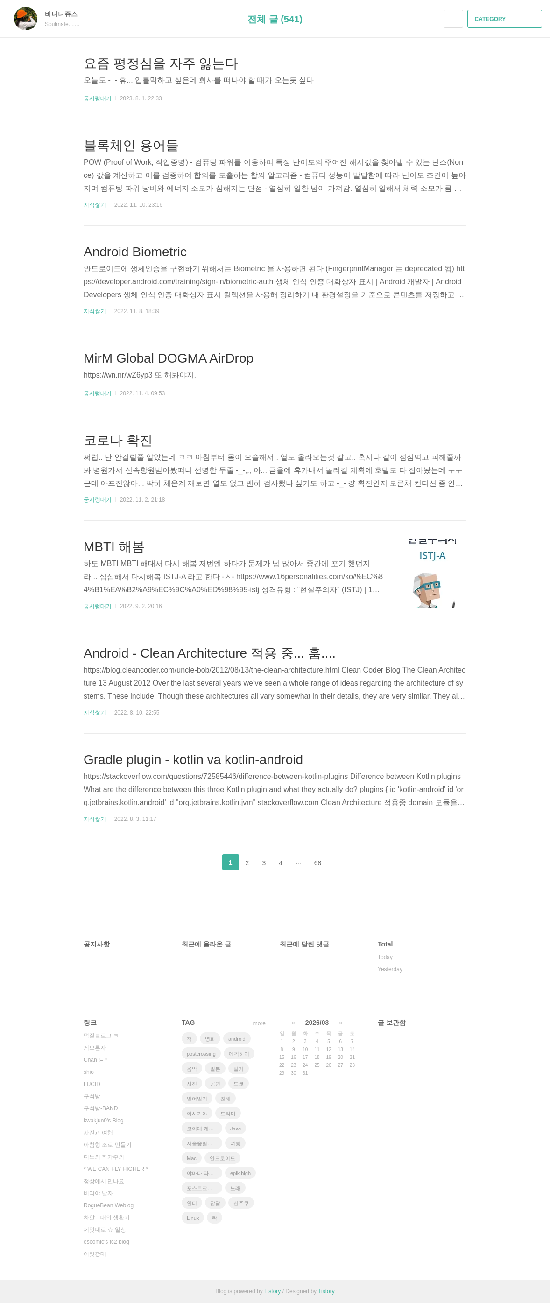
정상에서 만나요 (104, 1181)
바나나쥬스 (66, 14)
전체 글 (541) (275, 19)
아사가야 (197, 1113)
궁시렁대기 (98, 98)
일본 (215, 1069)
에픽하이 (239, 1054)
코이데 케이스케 (204, 1128)
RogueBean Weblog (109, 1205)
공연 (215, 1083)
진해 (225, 1098)
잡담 (215, 1203)
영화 (210, 1039)
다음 (342, 862)
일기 (238, 1069)
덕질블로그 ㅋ (101, 1035)
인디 (192, 1203)
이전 (207, 862)
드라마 (228, 1113)
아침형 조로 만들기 (108, 1145)
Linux (193, 1218)
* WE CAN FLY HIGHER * (116, 1169)
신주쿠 (241, 1203)
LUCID (92, 1084)
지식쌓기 (95, 205)
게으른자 (95, 1047)
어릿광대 (95, 1254)
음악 (192, 1069)
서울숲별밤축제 (204, 1143)
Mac (192, 1158)
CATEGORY (506, 19)
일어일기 (197, 1098)
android (237, 1039)
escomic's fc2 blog (106, 1242)
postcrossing (201, 1054)
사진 (192, 1083)
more (259, 1023)
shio (89, 1072)
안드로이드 (222, 1158)
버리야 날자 (98, 1193)
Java (235, 1128)
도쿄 (238, 1083)
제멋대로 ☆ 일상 (105, 1229)
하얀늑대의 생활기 (107, 1217)
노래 (235, 1188)
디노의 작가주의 (104, 1157)
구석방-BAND (101, 1108)
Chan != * (95, 1060)
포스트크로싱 (202, 1188)
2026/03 (317, 1022)
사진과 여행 (98, 1132)
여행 (235, 1143)
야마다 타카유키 (204, 1173)
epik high (240, 1173)
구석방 (92, 1096)
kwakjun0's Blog (104, 1120)
